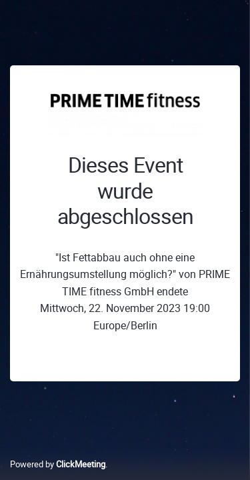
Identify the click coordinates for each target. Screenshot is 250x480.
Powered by (57, 464)
